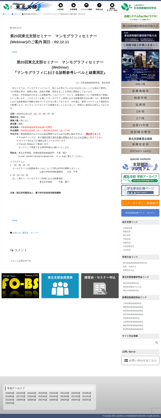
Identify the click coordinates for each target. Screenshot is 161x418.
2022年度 (53, 393)
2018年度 (9, 396)
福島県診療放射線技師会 (133, 325)
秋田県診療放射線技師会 (133, 311)
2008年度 (31, 400)
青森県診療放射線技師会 (133, 307)
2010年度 (9, 400)
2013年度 (64, 396)
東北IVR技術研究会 (131, 290)
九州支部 (126, 250)
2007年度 (42, 400)
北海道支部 (127, 228)
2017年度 (20, 396)
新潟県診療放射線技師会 (133, 329)
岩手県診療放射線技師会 (133, 314)
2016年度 (31, 396)
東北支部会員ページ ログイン (140, 213)
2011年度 (86, 396)
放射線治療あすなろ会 (132, 287)
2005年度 (64, 400)
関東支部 (126, 232)
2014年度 (53, 396)
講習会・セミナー (30, 233)
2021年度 (64, 393)
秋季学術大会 (128, 270)
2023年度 (42, 393)
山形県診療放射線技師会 (133, 322)
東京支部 (126, 235)
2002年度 (9, 403)
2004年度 (75, 400)
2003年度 (86, 400)
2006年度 (53, 400)
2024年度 (31, 393)
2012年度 (75, 396)
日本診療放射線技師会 (132, 303)
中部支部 (126, 239)
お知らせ (17, 233)
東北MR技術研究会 (131, 283)
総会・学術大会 (129, 266)
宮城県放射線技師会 (131, 318)
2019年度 (86, 393)
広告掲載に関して (151, 72)
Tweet (14, 52)
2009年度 (20, 400)
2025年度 (20, 393)
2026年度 (9, 393)
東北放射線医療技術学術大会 (135, 263)
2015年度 (42, 396)
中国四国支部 (128, 246)
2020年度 (75, 393)
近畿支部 (126, 243)
